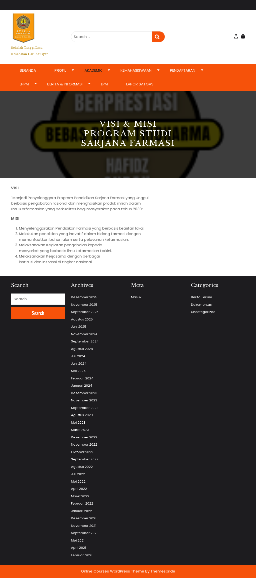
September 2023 (84, 407)
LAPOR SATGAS (140, 84)
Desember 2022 (84, 437)
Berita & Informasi (64, 84)
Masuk (136, 297)
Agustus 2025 (82, 319)
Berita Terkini (201, 297)
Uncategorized (203, 311)
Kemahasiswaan (136, 70)
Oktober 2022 (82, 452)
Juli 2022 (78, 474)
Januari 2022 (81, 511)
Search (158, 36)
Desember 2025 (84, 297)
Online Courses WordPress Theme (112, 571)
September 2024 (85, 341)
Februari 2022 (82, 503)
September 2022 (84, 459)
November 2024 (84, 334)
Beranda (28, 70)
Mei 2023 (78, 422)
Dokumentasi (201, 304)
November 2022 (84, 444)
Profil (60, 70)
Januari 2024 (81, 385)
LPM (104, 84)
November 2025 (84, 304)
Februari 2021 (81, 555)
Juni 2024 (78, 363)
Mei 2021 (77, 540)
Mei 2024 (78, 370)
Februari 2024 (82, 378)
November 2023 (84, 400)
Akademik (93, 70)
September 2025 (84, 311)
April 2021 (78, 547)
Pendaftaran (182, 70)
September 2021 (84, 533)
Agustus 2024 (82, 348)
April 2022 (79, 488)
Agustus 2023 (82, 415)
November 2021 (83, 525)
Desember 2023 (84, 393)
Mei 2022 (78, 481)
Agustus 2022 (82, 466)
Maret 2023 (80, 429)
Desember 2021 (83, 518)
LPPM (24, 84)
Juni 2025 (78, 326)
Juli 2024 (78, 356)
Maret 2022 (80, 496)
